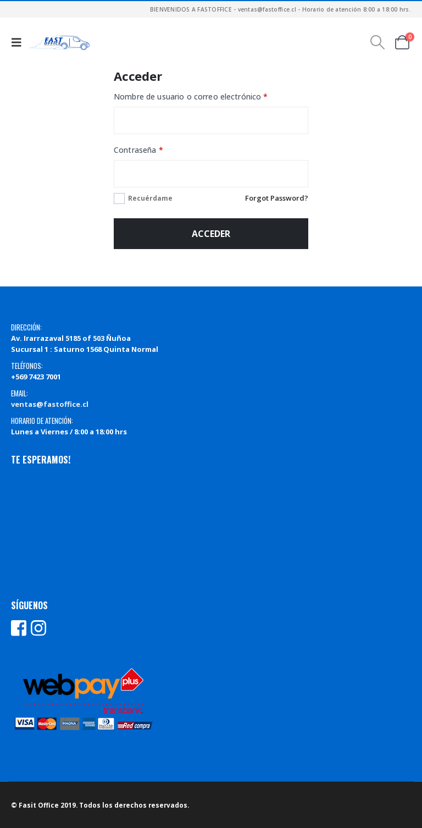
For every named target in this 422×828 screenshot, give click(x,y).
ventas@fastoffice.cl (49, 404)
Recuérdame (150, 198)
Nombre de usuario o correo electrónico (211, 95)
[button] (19, 42)
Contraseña (159, 148)
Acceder (211, 234)
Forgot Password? (276, 198)
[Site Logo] (59, 42)
